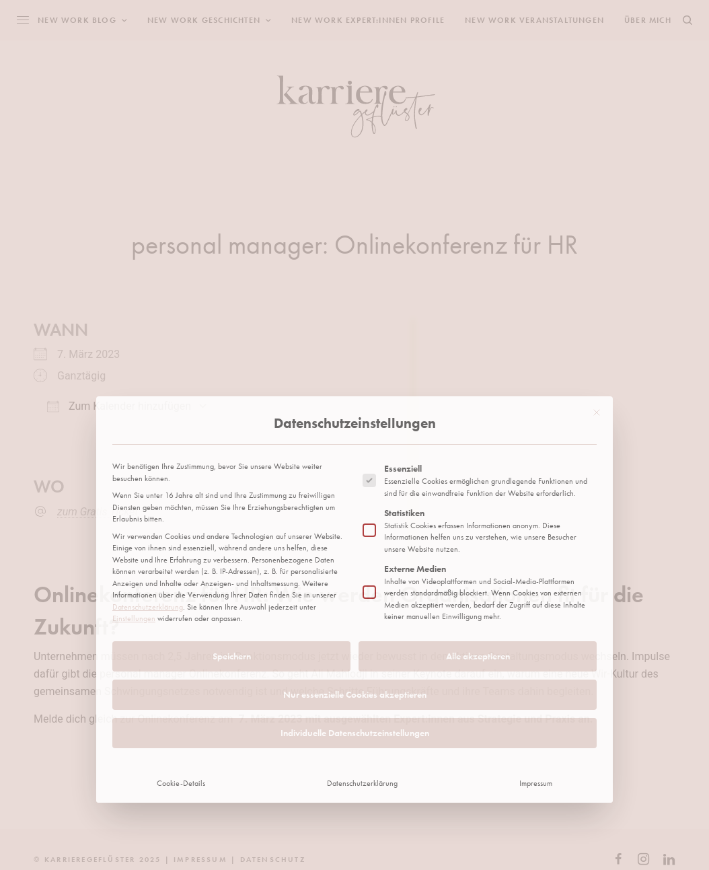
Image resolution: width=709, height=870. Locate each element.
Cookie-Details (181, 613)
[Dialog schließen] (596, 243)
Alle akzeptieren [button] (478, 486)
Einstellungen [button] (133, 448)
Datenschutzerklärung (147, 437)
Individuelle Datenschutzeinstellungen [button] (355, 563)
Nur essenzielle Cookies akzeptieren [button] (354, 525)
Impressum (535, 613)
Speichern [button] (232, 486)
